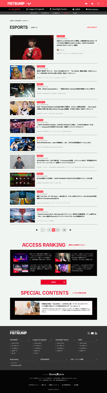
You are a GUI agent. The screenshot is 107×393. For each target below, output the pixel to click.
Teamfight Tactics (62, 340)
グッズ (75, 13)
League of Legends (40, 340)
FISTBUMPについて (33, 384)
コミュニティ (34, 13)
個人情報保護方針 (66, 384)
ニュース (14, 362)
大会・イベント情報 (80, 4)
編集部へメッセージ (54, 384)
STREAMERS (62, 4)
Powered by (53, 374)
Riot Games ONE (16, 365)
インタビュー (56, 13)
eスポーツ (66, 13)
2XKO (80, 340)
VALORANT (18, 20)
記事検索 (96, 4)
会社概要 (76, 384)
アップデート (45, 13)
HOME (12, 20)
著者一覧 (43, 384)
